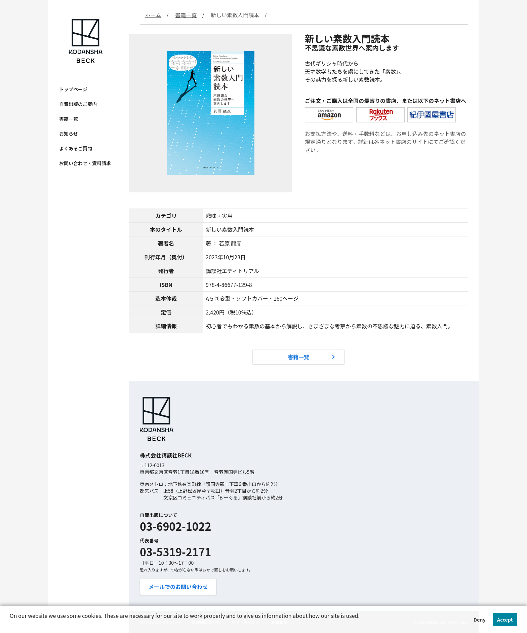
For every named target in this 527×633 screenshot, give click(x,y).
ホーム (153, 15)
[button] (11, 625)
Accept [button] (505, 619)
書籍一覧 (68, 118)
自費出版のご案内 (78, 104)
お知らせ (68, 133)
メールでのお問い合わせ (178, 587)
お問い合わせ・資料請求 (85, 163)
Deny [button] (480, 619)
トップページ (73, 89)
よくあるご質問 (75, 148)
